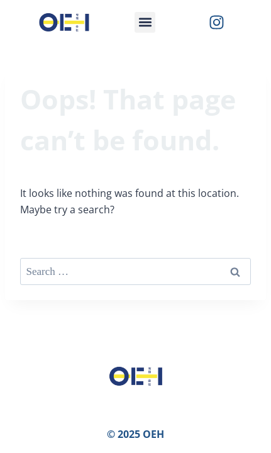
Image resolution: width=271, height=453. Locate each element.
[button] (145, 22)
